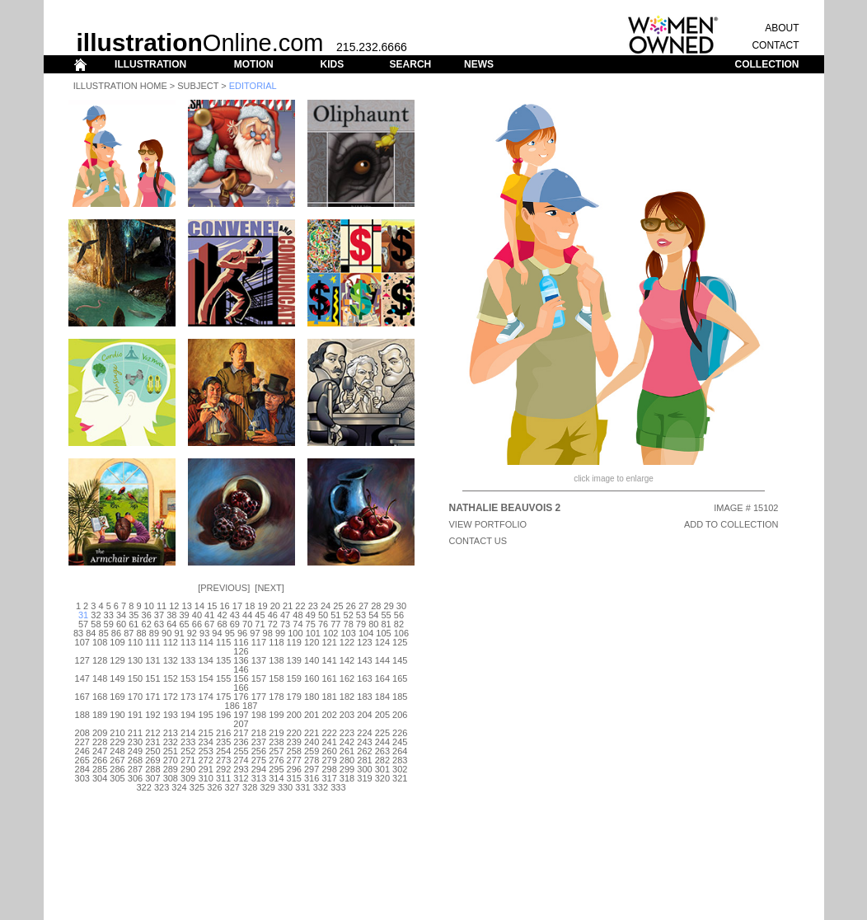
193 (170, 715)
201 (311, 715)
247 (99, 751)
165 (399, 678)
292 (223, 769)
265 (82, 760)
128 (99, 660)
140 (311, 660)
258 (294, 751)
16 (224, 606)
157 (258, 678)
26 (351, 606)
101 (313, 633)
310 (205, 778)
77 (335, 624)
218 (258, 733)
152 (170, 678)
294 (258, 769)
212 (152, 733)
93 (204, 633)
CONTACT (775, 45)
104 (366, 633)
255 (240, 751)
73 (285, 624)
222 (328, 733)
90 (166, 633)
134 (205, 660)
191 (135, 715)
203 (347, 715)
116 (240, 642)
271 (187, 760)
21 (288, 606)
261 (347, 751)
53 (361, 615)
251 (170, 751)
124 (382, 642)
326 (214, 787)
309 (187, 778)
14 (199, 606)
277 (294, 760)
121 (328, 642)
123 (364, 642)
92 (192, 633)
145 (399, 660)
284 (82, 769)
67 (209, 624)
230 (135, 742)
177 (258, 697)
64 (171, 624)
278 (311, 760)
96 (242, 633)
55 (386, 615)
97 (255, 633)
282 (382, 760)
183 (364, 697)
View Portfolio (488, 524)
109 (117, 642)
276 (276, 760)
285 (99, 769)
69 (235, 624)
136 (240, 660)
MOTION (254, 64)
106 (401, 633)
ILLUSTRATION (150, 64)
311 (223, 778)
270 (170, 760)
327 (232, 787)
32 (96, 615)
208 (82, 733)
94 (217, 633)
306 (135, 778)
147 (82, 678)
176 (240, 697)
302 (399, 769)
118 (276, 642)
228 (99, 742)
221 (311, 733)
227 (82, 742)
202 (328, 715)
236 (240, 742)
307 (152, 778)
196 (223, 715)
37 (159, 615)
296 (294, 769)
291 (205, 769)
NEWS (479, 64)
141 (328, 660)
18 (250, 606)
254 (223, 751)
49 (311, 615)
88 (141, 633)
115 (223, 642)
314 (276, 778)
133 (187, 660)
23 (313, 606)
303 (82, 778)
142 (347, 660)
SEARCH (411, 64)
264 (399, 751)
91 (179, 633)
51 (335, 615)
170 (135, 697)
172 (170, 697)
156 (240, 678)
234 (205, 742)
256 (258, 751)
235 (223, 742)
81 (386, 624)
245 (399, 742)
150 (135, 678)
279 (328, 760)
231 (152, 742)
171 (152, 697)
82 (399, 624)
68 (222, 624)
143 (364, 660)
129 (117, 660)
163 (364, 678)
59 (109, 624)
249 (135, 751)
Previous (223, 588)
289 (170, 769)
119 (294, 642)
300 (364, 769)
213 (170, 733)
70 (247, 624)
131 (152, 660)
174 (205, 697)
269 (152, 760)
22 (300, 606)
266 (99, 760)
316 (311, 778)
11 (161, 606)
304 (99, 778)
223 (347, 733)
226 (399, 733)
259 (311, 751)
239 (294, 742)
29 (389, 606)
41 (209, 615)
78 (349, 624)
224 (364, 733)
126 (240, 651)
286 (117, 769)
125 (399, 642)
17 (237, 606)
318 (347, 778)
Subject (197, 86)
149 (117, 678)
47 (285, 615)
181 (328, 697)
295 (276, 769)
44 (247, 615)
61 (133, 624)
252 (187, 751)
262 (364, 751)
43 (235, 615)
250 (152, 751)
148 (99, 678)
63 (159, 624)
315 (294, 778)
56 (399, 615)
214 (187, 733)
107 (82, 642)
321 (399, 778)
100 (295, 633)
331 (302, 787)
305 (117, 778)
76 (323, 624)
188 (82, 715)
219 (276, 733)
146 (240, 669)
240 (311, 742)
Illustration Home (120, 86)
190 (117, 715)
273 (223, 760)
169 (117, 697)
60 (121, 624)
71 (260, 624)
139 (294, 660)
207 (240, 724)
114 (205, 642)
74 (297, 624)
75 (311, 624)
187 (249, 706)
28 (376, 606)
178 (276, 697)
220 (294, 733)
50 (323, 615)
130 (135, 660)
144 (382, 660)
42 (222, 615)
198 (258, 715)
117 (258, 642)
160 (311, 678)
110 (135, 642)
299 (347, 769)
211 (135, 733)
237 (258, 742)
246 (82, 751)
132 (170, 660)
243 (364, 742)
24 (325, 606)
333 (337, 787)
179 (294, 697)
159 (294, 678)
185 (399, 697)
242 (347, 742)
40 (197, 615)
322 (144, 787)
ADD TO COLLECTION (731, 524)
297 (311, 769)
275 (258, 760)
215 (205, 733)
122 (347, 642)
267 (117, 760)
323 (161, 787)
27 (363, 606)
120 (311, 642)
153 (187, 678)
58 (96, 624)
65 (184, 624)
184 (382, 697)
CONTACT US (478, 541)
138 (276, 660)
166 (240, 687)
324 (178, 787)
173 (187, 697)
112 (170, 642)
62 (147, 624)
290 (187, 769)
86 (116, 633)
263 (382, 751)
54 (373, 615)
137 (258, 660)
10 (149, 606)
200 (294, 715)
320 (382, 778)
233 (187, 742)
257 (276, 751)
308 (170, 778)
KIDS (332, 64)
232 (170, 742)
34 (121, 615)
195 (205, 715)
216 (223, 733)
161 (328, 678)
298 (328, 769)
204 (364, 715)
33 (109, 615)
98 (268, 633)
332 (320, 787)
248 (117, 751)
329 (267, 787)
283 (399, 760)
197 (240, 715)
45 (260, 615)
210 (117, 733)
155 (223, 678)
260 (328, 751)
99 (280, 633)
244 (382, 742)
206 (399, 715)
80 (373, 624)
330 (285, 787)
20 (275, 606)
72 (273, 624)
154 (205, 678)
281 (364, 760)
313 (258, 778)
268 (135, 760)
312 (240, 778)
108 (99, 642)
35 (133, 615)
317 (328, 778)
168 (99, 697)
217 (240, 733)
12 (174, 606)
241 (328, 742)
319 (364, 778)
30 (401, 606)
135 (223, 660)
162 (347, 678)
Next (269, 588)
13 (187, 606)
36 (147, 615)
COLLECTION (767, 64)
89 (154, 633)
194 (187, 715)
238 (276, 742)
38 (171, 615)
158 (276, 678)
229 (117, 742)
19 (262, 606)
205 (382, 715)
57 (83, 624)
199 (276, 715)
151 (152, 678)
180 (311, 697)
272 (205, 760)
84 (91, 633)
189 (99, 715)
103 (347, 633)
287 (135, 769)
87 (129, 633)
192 (152, 715)
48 (297, 615)
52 (349, 615)
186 (232, 706)
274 (240, 760)
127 (82, 660)
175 (223, 697)
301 (382, 769)
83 (78, 633)
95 (230, 633)
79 (361, 624)
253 (205, 751)
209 (99, 733)
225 (382, 733)
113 (187, 642)
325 (197, 787)
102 (330, 633)
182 (347, 697)
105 (383, 633)
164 (382, 678)
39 (184, 615)
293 (240, 769)
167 (82, 697)
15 (212, 606)
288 (152, 769)
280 (347, 760)
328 (249, 787)
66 (197, 624)
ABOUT (782, 28)
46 (273, 615)
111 (152, 642)
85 (104, 633)
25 (338, 606)
